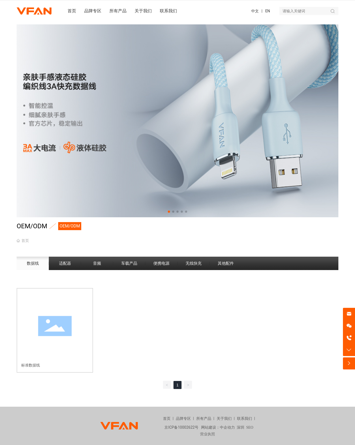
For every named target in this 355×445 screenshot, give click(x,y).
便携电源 (161, 263)
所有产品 (203, 418)
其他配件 (226, 263)
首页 (167, 418)
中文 (255, 11)
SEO (249, 427)
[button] (169, 212)
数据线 (33, 263)
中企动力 (227, 427)
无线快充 (194, 263)
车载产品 (129, 263)
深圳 (240, 427)
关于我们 (224, 418)
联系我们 (244, 418)
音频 (97, 263)
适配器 (65, 263)
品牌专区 (183, 418)
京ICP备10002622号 (181, 427)
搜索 (332, 11)
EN (267, 11)
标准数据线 (30, 365)
